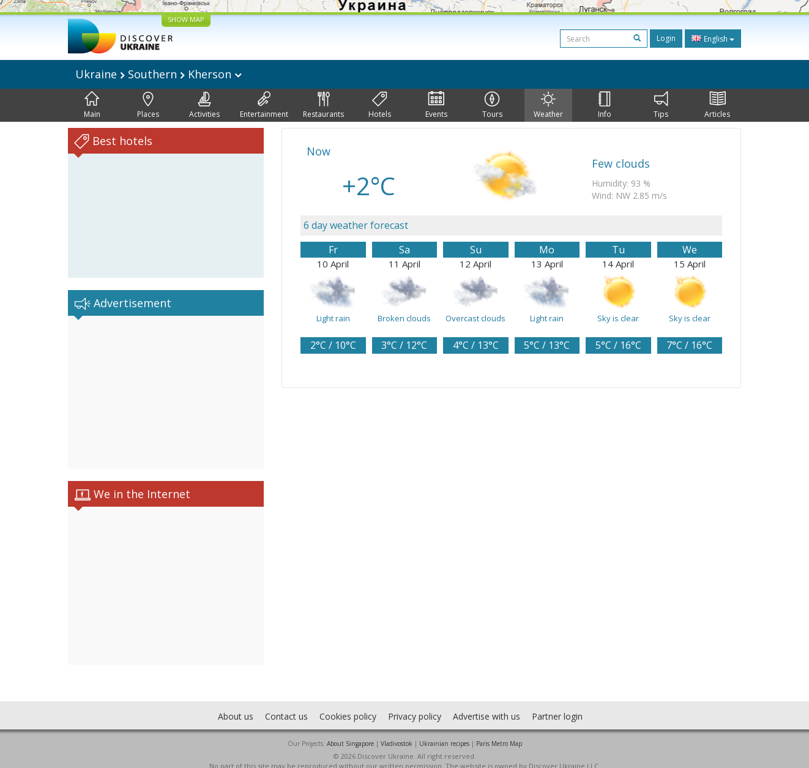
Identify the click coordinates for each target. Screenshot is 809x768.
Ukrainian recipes (444, 731)
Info (604, 105)
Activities (204, 105)
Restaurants (323, 105)
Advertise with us (486, 704)
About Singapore (350, 731)
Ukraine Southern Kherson (158, 74)
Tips (661, 105)
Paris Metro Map (499, 731)
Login (666, 38)
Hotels (379, 105)
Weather (548, 105)
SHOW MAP (186, 19)
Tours (492, 105)
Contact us (286, 704)
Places (148, 105)
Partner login (557, 704)
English (713, 38)
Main (92, 105)
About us (235, 704)
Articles (717, 105)
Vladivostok (396, 731)
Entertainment (264, 105)
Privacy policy (414, 704)
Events (436, 105)
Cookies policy (347, 704)
